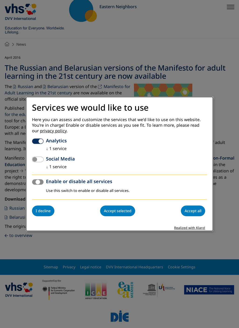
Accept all (193, 211)
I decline (43, 211)
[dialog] (119, 164)
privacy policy (53, 131)
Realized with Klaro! (189, 228)
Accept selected (117, 211)
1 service (56, 149)
